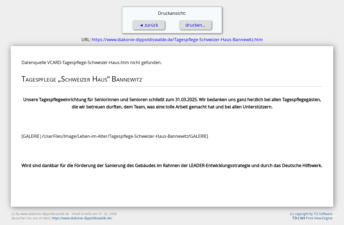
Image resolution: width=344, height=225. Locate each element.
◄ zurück (148, 25)
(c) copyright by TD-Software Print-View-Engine (311, 216)
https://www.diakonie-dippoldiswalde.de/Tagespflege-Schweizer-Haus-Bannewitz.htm (177, 40)
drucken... (195, 25)
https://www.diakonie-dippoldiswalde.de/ (82, 218)
